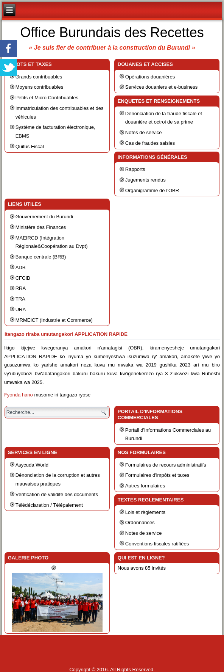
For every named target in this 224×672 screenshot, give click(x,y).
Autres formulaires (145, 486)
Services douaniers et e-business (161, 87)
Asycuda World (32, 465)
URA (21, 309)
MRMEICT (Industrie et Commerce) (54, 320)
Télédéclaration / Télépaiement (49, 505)
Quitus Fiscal (30, 146)
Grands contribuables (39, 77)
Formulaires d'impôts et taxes (157, 475)
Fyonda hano (18, 395)
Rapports (135, 169)
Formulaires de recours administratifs (165, 465)
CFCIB (23, 278)
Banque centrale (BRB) (41, 257)
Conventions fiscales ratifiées (157, 544)
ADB (21, 267)
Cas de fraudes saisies (150, 143)
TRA (20, 299)
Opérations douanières (150, 77)
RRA (21, 288)
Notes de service (143, 132)
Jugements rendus (145, 180)
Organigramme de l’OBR (152, 190)
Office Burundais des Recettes (112, 32)
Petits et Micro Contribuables (47, 97)
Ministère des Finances (41, 227)
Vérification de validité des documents (57, 494)
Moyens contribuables (39, 87)
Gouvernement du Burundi (44, 216)
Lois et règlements (145, 512)
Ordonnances (140, 522)
